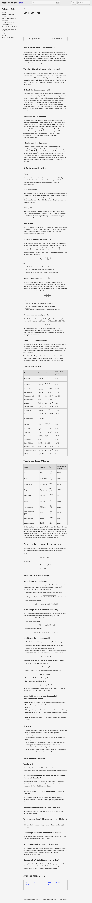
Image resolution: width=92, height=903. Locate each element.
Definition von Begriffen (8, 22)
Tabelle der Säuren (7, 24)
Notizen (4, 35)
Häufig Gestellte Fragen (8, 37)
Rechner (4, 12)
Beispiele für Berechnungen (9, 33)
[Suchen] (46, 3)
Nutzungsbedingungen (49, 899)
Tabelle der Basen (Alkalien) (9, 27)
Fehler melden (63, 899)
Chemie (25, 9)
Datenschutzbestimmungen (32, 899)
